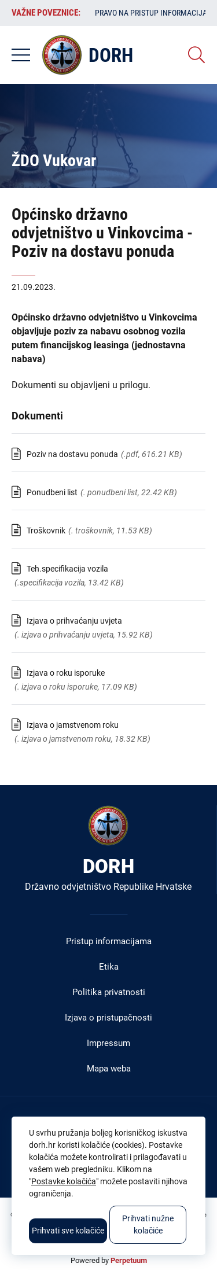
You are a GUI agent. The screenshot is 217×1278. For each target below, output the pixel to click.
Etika (109, 967)
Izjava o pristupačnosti (108, 1017)
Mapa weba (109, 1068)
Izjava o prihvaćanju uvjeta (74, 620)
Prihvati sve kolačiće (68, 1230)
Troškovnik (46, 530)
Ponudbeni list (52, 492)
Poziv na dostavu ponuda (72, 454)
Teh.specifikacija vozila (67, 568)
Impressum (108, 1043)
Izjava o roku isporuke (66, 672)
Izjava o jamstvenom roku (73, 725)
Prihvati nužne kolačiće (148, 1224)
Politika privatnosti (108, 992)
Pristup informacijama (109, 941)
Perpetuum (129, 1260)
